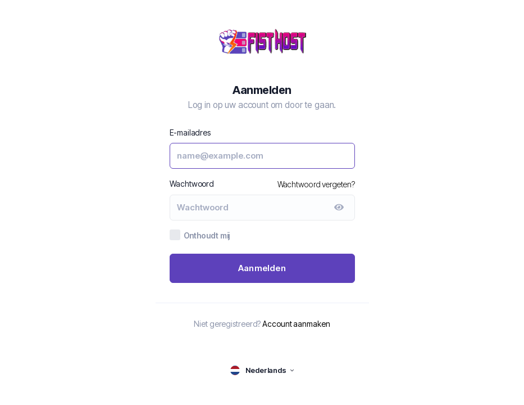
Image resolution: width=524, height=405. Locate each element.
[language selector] (261, 370)
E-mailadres (190, 132)
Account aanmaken (296, 323)
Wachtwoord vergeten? (316, 184)
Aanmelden (262, 268)
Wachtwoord (192, 183)
